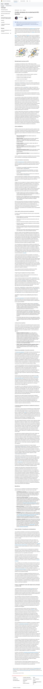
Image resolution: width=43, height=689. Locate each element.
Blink (15, 35)
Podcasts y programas (26, 683)
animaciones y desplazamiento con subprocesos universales (28, 514)
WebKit (28, 35)
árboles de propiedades (20, 352)
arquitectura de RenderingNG (25, 24)
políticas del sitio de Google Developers (25, 670)
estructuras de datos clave (34, 24)
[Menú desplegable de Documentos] (19, 1)
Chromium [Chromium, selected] (2, 5)
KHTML (16, 36)
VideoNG (17, 25)
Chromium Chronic (8, 5)
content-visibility (32, 524)
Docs (2, 3)
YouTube (34, 680)
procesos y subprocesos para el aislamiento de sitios (25, 515)
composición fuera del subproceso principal (31, 652)
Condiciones (14, 687)
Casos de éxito (25, 680)
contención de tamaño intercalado (20, 569)
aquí (25, 412)
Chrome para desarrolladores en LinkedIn (37, 682)
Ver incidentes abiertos (16, 680)
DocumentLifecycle (21, 161)
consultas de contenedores (23, 526)
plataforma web (32, 28)
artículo (33, 32)
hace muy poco (19, 461)
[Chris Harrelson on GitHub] (29, 19)
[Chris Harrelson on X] (28, 19)
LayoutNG (21, 25)
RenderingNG (18, 24)
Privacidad (18, 687)
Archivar (24, 681)
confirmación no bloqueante (23, 623)
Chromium (7, 3)
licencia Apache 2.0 (32, 669)
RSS (33, 683)
